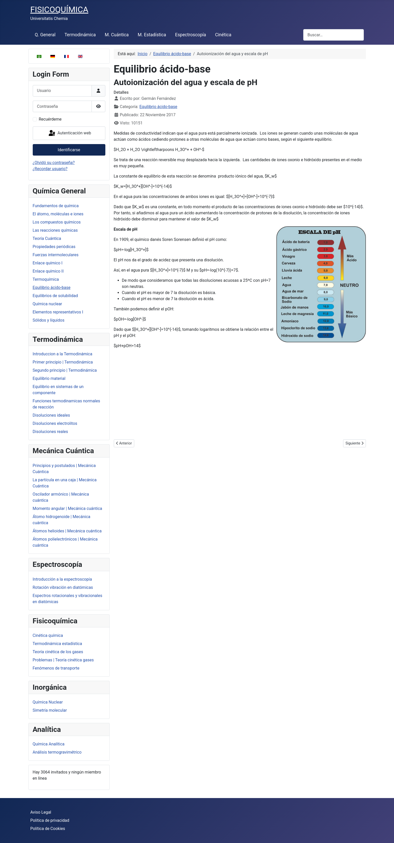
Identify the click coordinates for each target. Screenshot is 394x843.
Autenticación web (69, 133)
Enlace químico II (48, 271)
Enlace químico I (48, 263)
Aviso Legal (40, 812)
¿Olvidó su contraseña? (54, 162)
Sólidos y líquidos (48, 320)
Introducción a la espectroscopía (62, 579)
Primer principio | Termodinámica (63, 362)
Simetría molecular (50, 710)
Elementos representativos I (58, 312)
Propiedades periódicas (54, 246)
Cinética (223, 34)
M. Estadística (152, 34)
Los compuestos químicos (57, 222)
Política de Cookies (47, 828)
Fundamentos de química (56, 205)
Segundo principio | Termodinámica (65, 370)
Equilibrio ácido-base (52, 287)
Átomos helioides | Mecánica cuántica (67, 531)
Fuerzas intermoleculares (55, 254)
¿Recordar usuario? (50, 168)
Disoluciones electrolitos (55, 423)
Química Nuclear (48, 702)
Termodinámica (80, 34)
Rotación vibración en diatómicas (63, 587)
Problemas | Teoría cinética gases (63, 660)
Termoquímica (46, 279)
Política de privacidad (49, 820)
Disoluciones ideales (51, 415)
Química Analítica (49, 744)
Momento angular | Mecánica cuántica (67, 508)
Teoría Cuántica (47, 238)
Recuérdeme (50, 119)
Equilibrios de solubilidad (55, 295)
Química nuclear (47, 303)
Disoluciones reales (50, 431)
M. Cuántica (117, 34)
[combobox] (333, 35)
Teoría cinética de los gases (58, 651)
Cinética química (48, 635)
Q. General (45, 34)
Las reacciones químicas (55, 230)
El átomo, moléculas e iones (58, 214)
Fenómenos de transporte (56, 668)
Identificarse (69, 149)
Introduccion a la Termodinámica (62, 354)
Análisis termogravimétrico (57, 752)
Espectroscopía (190, 34)
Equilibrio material (49, 378)
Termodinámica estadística (57, 643)
